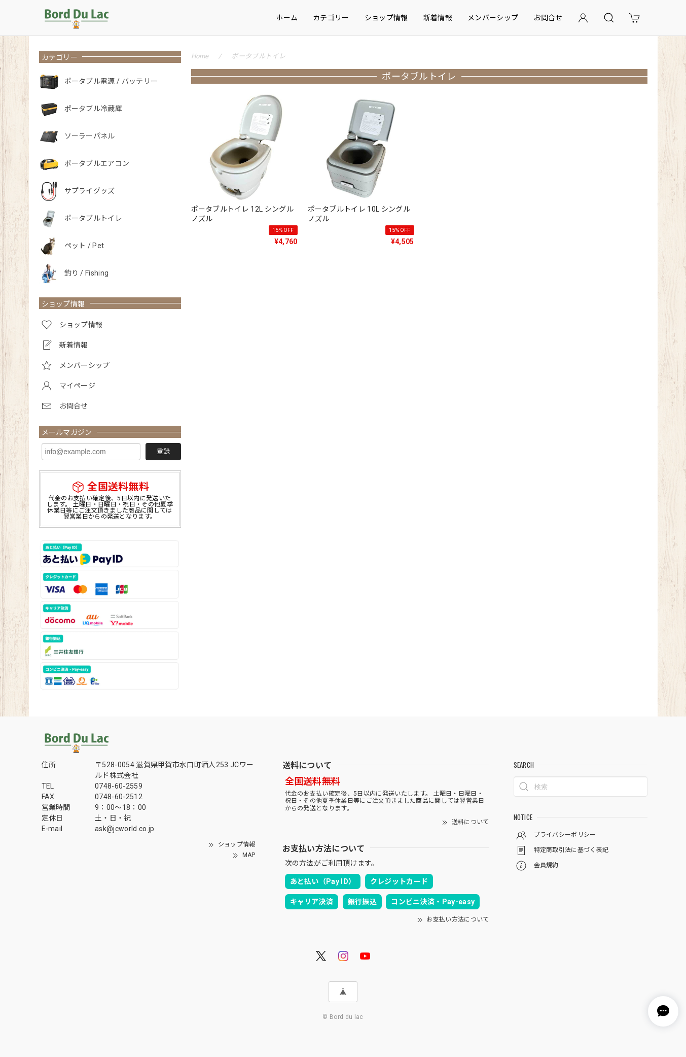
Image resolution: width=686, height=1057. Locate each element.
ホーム (287, 18)
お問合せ (547, 18)
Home (200, 56)
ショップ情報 (386, 18)
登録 (163, 451)
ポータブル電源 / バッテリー (111, 81)
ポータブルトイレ (93, 218)
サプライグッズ (89, 191)
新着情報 (437, 18)
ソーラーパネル (89, 136)
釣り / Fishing (86, 273)
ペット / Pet (84, 246)
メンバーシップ (492, 18)
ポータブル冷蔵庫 (93, 109)
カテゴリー (331, 18)
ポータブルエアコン (97, 163)
